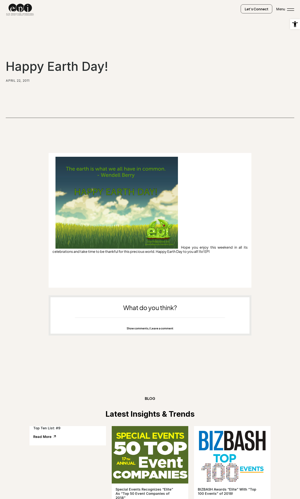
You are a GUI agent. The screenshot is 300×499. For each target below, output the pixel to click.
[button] (150, 328)
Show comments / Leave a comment (150, 328)
